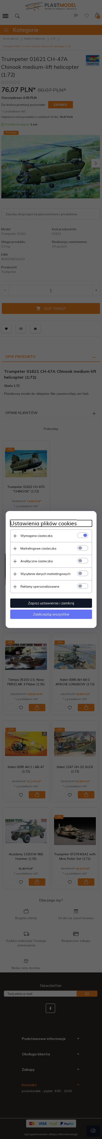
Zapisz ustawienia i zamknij (51, 603)
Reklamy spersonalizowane (39, 586)
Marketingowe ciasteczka (38, 548)
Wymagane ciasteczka (36, 536)
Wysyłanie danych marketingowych (45, 574)
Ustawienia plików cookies (43, 523)
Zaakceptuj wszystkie (51, 614)
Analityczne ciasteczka (36, 561)
